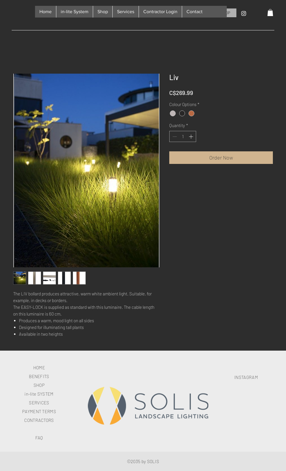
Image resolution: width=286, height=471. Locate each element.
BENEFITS (39, 376)
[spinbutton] (183, 136)
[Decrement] (174, 136)
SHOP (39, 385)
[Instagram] (243, 13)
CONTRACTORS (39, 420)
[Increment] (192, 136)
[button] (270, 12)
